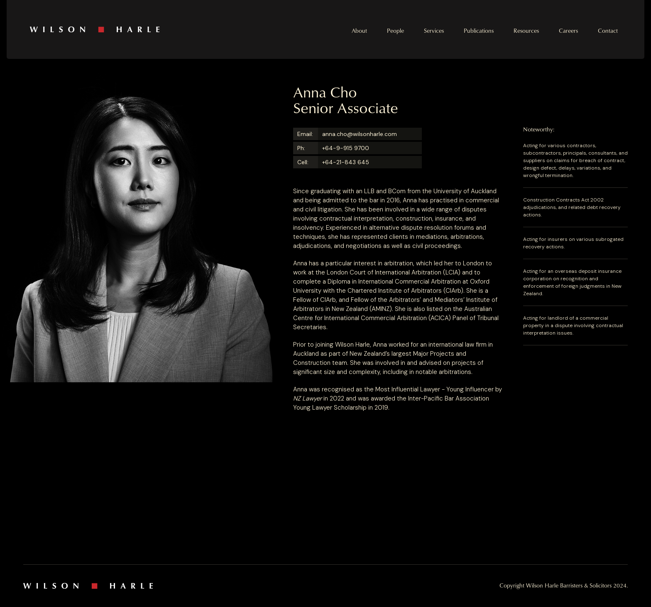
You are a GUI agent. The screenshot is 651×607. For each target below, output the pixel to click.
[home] (178, 29)
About (359, 31)
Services (434, 31)
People (395, 31)
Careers (568, 31)
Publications (479, 31)
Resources (526, 31)
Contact (608, 31)
